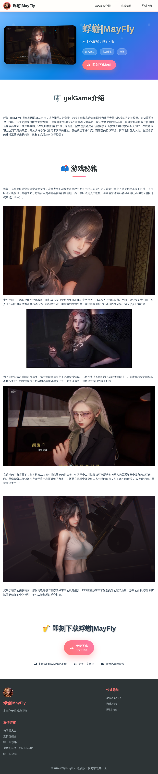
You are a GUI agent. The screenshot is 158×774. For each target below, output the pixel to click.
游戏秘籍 (126, 5)
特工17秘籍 (10, 754)
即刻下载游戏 (99, 65)
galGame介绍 (103, 5)
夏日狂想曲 (9, 736)
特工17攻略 (10, 742)
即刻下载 (147, 5)
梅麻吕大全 (9, 730)
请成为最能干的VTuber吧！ (19, 748)
